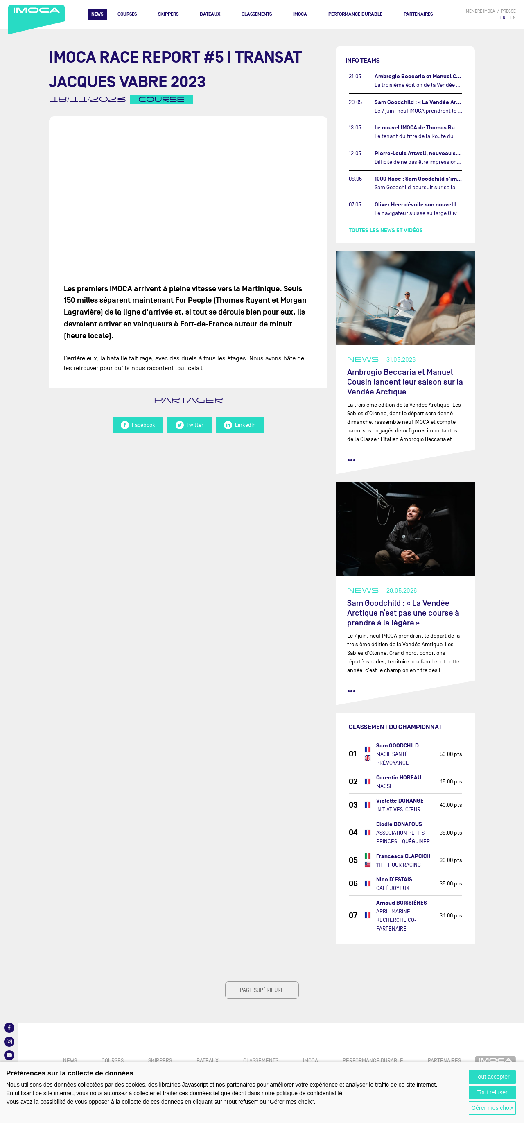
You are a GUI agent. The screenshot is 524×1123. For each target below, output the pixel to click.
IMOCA (300, 14)
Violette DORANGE (400, 800)
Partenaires (418, 14)
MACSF (384, 786)
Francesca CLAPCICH (403, 856)
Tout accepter (492, 1076)
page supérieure (262, 990)
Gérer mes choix (492, 1108)
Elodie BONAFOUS (399, 824)
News (97, 14)
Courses (127, 14)
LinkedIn (240, 425)
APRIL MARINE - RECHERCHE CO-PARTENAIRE (396, 920)
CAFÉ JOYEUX (392, 888)
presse (508, 11)
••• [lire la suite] (351, 459)
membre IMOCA (480, 11)
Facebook (138, 425)
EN (513, 17)
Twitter (189, 425)
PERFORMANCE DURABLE (355, 14)
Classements (257, 14)
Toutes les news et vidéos (386, 230)
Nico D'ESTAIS (394, 879)
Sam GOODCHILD (397, 745)
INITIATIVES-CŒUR (398, 809)
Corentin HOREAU (398, 777)
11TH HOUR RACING (398, 865)
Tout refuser (492, 1092)
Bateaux (210, 14)
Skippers (168, 14)
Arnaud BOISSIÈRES (401, 902)
